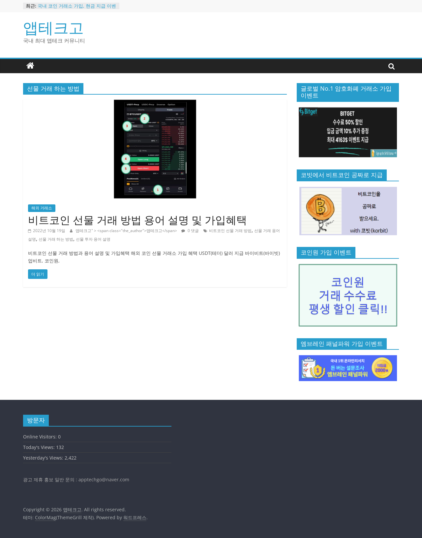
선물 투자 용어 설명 (93, 239)
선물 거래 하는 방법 (56, 239)
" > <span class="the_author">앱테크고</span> (134, 230)
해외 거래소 (41, 208)
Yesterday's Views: (44, 458)
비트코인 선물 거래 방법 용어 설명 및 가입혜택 (137, 220)
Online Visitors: (40, 436)
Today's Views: (39, 447)
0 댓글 (190, 230)
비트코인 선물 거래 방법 (230, 230)
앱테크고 (53, 27)
